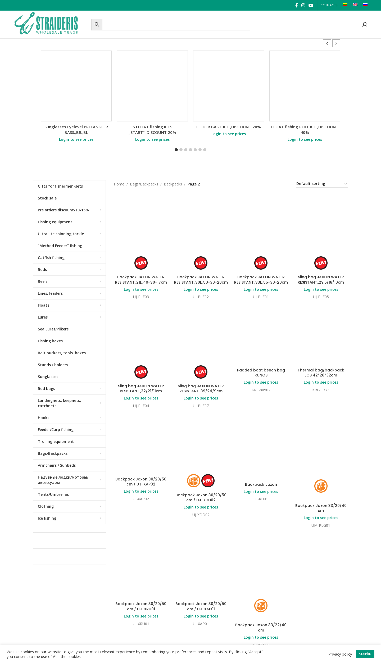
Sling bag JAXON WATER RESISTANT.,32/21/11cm (141, 388)
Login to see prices (76, 139)
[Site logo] (51, 23)
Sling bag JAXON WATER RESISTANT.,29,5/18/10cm (321, 279)
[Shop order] (322, 184)
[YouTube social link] (311, 5)
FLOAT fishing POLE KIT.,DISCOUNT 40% (304, 129)
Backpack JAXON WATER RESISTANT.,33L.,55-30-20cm (261, 279)
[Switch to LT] (345, 5)
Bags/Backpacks (144, 184)
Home (119, 184)
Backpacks (173, 184)
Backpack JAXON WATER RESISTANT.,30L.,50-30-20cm (201, 279)
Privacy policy (340, 654)
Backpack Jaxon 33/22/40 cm (261, 568)
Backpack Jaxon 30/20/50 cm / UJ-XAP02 (140, 432)
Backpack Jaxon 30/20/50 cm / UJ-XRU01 (140, 547)
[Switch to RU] (365, 5)
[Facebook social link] (296, 5)
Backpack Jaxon (261, 435)
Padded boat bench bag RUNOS (261, 372)
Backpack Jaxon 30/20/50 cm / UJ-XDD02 (200, 497)
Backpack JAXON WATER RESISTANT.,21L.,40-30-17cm (141, 279)
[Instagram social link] (303, 5)
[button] (336, 43)
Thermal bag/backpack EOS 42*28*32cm (321, 372)
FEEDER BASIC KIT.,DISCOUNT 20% (228, 126)
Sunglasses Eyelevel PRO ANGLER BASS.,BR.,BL (76, 129)
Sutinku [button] (365, 653)
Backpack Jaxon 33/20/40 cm (321, 459)
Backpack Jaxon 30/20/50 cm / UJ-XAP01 (200, 547)
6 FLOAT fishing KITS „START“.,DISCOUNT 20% (152, 129)
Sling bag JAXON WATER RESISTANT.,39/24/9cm (201, 388)
